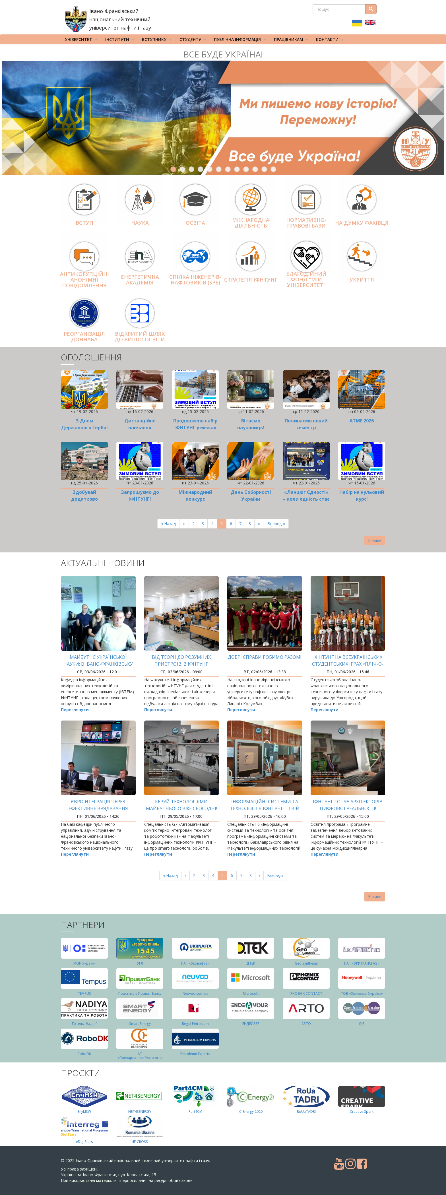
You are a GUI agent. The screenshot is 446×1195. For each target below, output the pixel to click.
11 (264, 169)
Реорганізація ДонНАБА (84, 337)
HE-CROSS (140, 1141)
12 (273, 169)
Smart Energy (140, 1023)
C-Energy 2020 (251, 1111)
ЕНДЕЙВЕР (250, 1023)
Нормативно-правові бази (306, 223)
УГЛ (140, 963)
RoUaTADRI (306, 1111)
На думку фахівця (362, 222)
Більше (374, 540)
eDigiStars (84, 1141)
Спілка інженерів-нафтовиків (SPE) (195, 280)
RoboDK (84, 1053)
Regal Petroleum (195, 1023)
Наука (140, 222)
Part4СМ (195, 1111)
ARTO (306, 1023)
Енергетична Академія (140, 280)
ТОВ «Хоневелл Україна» (362, 993)
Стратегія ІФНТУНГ (250, 279)
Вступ (84, 222)
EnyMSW (84, 1111)
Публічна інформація (238, 41)
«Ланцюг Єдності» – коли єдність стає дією (306, 499)
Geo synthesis (306, 963)
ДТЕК (250, 963)
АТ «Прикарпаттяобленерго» (139, 1055)
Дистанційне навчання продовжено (140, 427)
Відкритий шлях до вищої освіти (140, 337)
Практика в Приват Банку (139, 993)
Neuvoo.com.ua (195, 993)
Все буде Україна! (223, 54)
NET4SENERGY (139, 1111)
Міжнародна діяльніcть (250, 223)
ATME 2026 (362, 421)
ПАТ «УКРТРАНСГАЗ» (361, 963)
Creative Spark (361, 1111)
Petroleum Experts (195, 1053)
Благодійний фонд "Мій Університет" (306, 279)
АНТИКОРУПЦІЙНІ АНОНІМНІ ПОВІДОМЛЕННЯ (84, 280)
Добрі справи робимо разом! (264, 657)
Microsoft (251, 993)
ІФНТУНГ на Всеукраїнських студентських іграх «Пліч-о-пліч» (347, 664)
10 (255, 169)
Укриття (362, 279)
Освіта (195, 222)
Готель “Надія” (84, 1023)
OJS (362, 1023)
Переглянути (75, 709)
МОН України (84, 963)
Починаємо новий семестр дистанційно (306, 427)
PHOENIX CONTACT (306, 993)
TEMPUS (84, 993)
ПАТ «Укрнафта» (195, 963)
